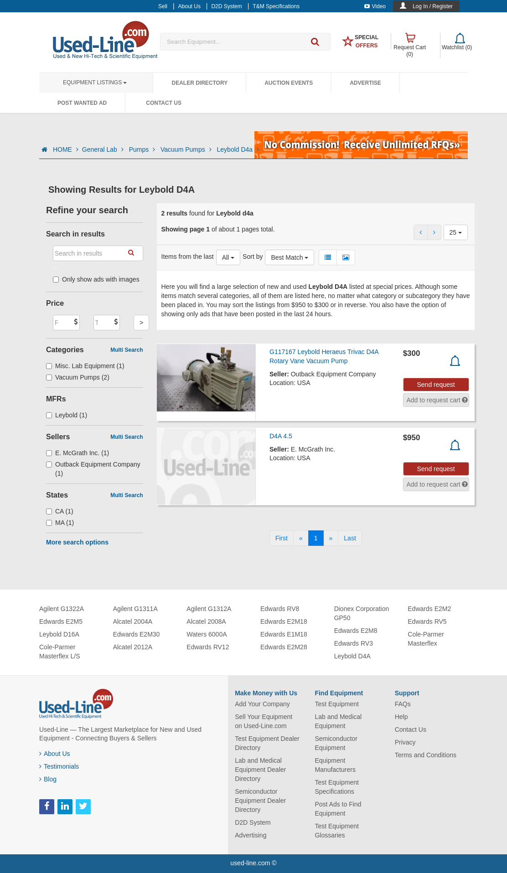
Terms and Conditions (425, 755)
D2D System (253, 822)
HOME (65, 149)
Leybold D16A (59, 634)
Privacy (405, 742)
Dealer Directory (199, 83)
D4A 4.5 (280, 436)
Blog (48, 779)
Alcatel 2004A (132, 621)
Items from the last (187, 256)
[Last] (350, 538)
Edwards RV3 (353, 643)
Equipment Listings (95, 82)
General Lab (103, 149)
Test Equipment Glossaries (337, 830)
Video (375, 6)
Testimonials (59, 766)
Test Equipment (337, 704)
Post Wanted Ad (82, 103)
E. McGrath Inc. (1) (77, 453)
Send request (436, 384)
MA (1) (60, 522)
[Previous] (301, 538)
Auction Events (288, 83)
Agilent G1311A (135, 608)
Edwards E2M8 (356, 630)
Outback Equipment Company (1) (93, 469)
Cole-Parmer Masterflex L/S (59, 651)
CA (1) (59, 511)
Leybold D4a (238, 149)
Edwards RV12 (207, 647)
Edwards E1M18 (283, 634)
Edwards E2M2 (429, 608)
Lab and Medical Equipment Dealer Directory (260, 769)
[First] (281, 538)
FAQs (403, 704)
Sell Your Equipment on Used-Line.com (263, 721)
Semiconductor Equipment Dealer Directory (260, 800)
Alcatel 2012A (132, 647)
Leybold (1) (66, 415)
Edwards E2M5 (61, 621)
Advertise (365, 83)
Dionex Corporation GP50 (361, 613)
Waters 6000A (206, 634)
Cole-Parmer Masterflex (426, 639)
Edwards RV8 (279, 608)
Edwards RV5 (427, 621)
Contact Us (163, 103)
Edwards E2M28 (283, 647)
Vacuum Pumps (186, 149)
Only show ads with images (96, 279)
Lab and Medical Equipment (338, 721)
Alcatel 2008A (206, 621)
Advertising (250, 835)
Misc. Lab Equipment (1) (85, 366)
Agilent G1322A (61, 608)
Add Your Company (262, 704)
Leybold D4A (352, 656)
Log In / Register (433, 6)
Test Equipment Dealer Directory (267, 743)
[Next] (331, 538)
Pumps (143, 149)
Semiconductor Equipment (336, 743)
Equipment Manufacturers (335, 765)
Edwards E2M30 (136, 634)
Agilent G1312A (208, 608)
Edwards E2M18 (283, 621)
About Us (54, 753)
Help (401, 716)
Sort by (253, 256)
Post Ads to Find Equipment (338, 809)
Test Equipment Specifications (337, 787)
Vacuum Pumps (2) (77, 377)
